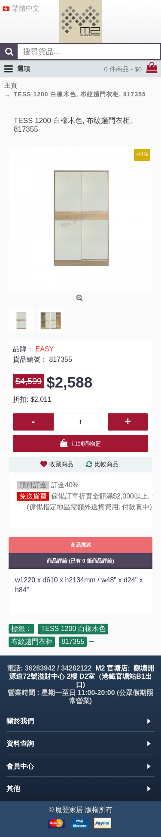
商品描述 (80, 545)
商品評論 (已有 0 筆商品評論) (80, 561)
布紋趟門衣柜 (31, 641)
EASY (44, 349)
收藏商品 (61, 464)
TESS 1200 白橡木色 (73, 628)
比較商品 (106, 464)
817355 (72, 641)
